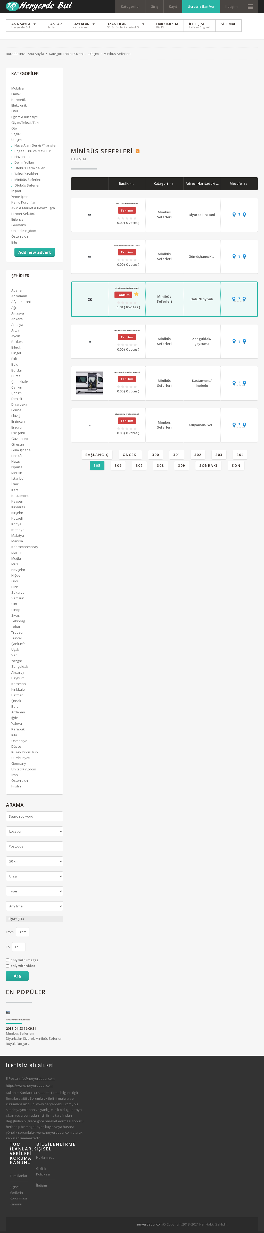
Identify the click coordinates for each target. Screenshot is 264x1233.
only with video (23, 967)
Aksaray (17, 673)
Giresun (17, 445)
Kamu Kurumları (23, 204)
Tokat (15, 628)
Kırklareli (18, 508)
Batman (17, 696)
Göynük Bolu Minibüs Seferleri (127, 289)
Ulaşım (79, 160)
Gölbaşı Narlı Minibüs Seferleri (127, 415)
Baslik (126, 185)
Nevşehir (18, 571)
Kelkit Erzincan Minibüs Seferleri (126, 247)
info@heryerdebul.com (37, 1080)
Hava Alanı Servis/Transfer (35, 146)
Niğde (15, 577)
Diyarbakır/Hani (202, 216)
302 (197, 456)
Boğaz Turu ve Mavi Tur (32, 152)
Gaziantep (19, 440)
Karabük (18, 730)
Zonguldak (19, 668)
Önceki (130, 456)
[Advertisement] (164, 105)
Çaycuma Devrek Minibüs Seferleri (127, 332)
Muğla (16, 559)
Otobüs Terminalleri (29, 169)
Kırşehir (17, 514)
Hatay (16, 463)
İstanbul (17, 480)
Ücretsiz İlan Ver (201, 6)
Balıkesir (18, 343)
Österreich (19, 238)
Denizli (16, 400)
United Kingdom (23, 232)
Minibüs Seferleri (164, 216)
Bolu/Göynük (202, 300)
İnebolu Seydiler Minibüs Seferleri (127, 374)
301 (176, 456)
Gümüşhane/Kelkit (203, 257)
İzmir (15, 485)
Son (236, 467)
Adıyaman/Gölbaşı (203, 426)
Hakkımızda (45, 1159)
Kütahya (17, 531)
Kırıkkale (18, 690)
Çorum (16, 394)
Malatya (17, 537)
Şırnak (16, 702)
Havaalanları (24, 158)
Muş (14, 565)
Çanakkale (19, 383)
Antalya (17, 326)
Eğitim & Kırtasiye (24, 118)
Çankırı (16, 388)
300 (155, 456)
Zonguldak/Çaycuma (201, 343)
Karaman (18, 685)
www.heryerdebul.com (53, 1105)
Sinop (15, 611)
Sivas (15, 616)
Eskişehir (18, 434)
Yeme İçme (19, 198)
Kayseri (17, 502)
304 (240, 456)
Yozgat (16, 662)
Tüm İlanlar (18, 1177)
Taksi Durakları (26, 175)
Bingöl (16, 354)
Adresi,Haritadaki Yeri (207, 185)
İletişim (231, 6)
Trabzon (17, 634)
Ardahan (18, 713)
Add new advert (34, 253)
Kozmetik (18, 101)
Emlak (16, 95)
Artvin (15, 331)
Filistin (16, 787)
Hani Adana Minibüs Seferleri (127, 205)
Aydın (15, 337)
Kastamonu (20, 497)
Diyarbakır (19, 406)
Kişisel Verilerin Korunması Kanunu (18, 1197)
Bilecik (16, 348)
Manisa (17, 542)
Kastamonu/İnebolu (202, 385)
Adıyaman (19, 297)
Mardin (16, 554)
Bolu (14, 366)
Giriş (154, 6)
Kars (15, 491)
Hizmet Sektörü (23, 215)
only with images (24, 961)
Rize (14, 588)
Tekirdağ (18, 622)
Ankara (17, 320)
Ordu (15, 582)
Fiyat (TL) (16, 920)
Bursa (16, 377)
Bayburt (17, 679)
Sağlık (16, 135)
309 (181, 467)
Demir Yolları (24, 164)
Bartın (16, 708)
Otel (14, 112)
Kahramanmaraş (24, 548)
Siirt (14, 605)
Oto (14, 129)
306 (118, 467)
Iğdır (14, 719)
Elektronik (19, 106)
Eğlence (17, 221)
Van (14, 656)
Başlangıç (97, 456)
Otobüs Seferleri (27, 186)
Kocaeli (17, 520)
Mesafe (238, 185)
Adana (16, 291)
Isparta (16, 468)
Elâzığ (15, 417)
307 (139, 467)
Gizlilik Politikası (43, 1173)
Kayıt (173, 6)
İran (14, 776)
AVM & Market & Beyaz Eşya (33, 209)
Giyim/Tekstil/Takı (25, 124)
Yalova (16, 725)
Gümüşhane (21, 451)
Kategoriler (130, 6)
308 (160, 467)
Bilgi (14, 243)
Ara (17, 977)
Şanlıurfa (18, 645)
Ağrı (14, 309)
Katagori (163, 185)
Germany (18, 226)
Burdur (16, 371)
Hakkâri (17, 457)
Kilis (14, 736)
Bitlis (15, 360)
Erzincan (18, 423)
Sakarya (17, 594)
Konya (16, 525)
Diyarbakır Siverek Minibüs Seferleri (18, 1021)
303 (219, 456)
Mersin (16, 474)
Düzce (16, 747)
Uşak (15, 651)
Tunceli (16, 639)
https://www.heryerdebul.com (29, 1087)
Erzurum (17, 428)
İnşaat (16, 192)
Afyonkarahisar (23, 303)
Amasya (17, 314)
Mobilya (17, 89)
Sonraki (208, 467)
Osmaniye (19, 742)
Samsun (17, 599)
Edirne (16, 411)
